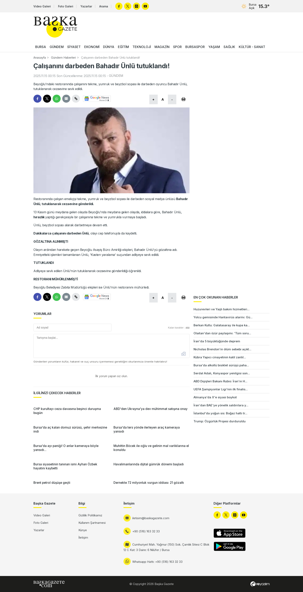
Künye (82, 530)
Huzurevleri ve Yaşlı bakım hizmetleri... (222, 309)
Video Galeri (42, 6)
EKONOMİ (91, 47)
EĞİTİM (123, 47)
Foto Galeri (65, 6)
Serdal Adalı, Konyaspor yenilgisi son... (222, 373)
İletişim (83, 537)
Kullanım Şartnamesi (92, 523)
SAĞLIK (229, 47)
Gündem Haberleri (63, 57)
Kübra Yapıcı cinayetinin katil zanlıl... (220, 357)
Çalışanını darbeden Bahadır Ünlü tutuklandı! (110, 57)
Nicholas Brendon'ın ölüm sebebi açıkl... (222, 349)
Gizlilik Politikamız (90, 515)
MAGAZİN (162, 47)
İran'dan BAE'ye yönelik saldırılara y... (221, 405)
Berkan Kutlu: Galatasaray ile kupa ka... (222, 325)
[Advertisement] (287, 360)
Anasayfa (39, 57)
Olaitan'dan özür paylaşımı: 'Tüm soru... (222, 333)
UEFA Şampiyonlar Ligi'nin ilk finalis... (221, 389)
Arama (103, 6)
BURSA (40, 47)
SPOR (177, 47)
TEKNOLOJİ (141, 47)
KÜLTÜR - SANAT (252, 47)
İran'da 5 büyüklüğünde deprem (217, 341)
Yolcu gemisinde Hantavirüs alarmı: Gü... (223, 317)
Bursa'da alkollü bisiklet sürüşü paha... (221, 365)
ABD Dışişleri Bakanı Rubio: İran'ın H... (220, 381)
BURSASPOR (195, 47)
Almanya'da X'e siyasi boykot (215, 397)
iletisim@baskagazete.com (150, 518)
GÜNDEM (57, 47)
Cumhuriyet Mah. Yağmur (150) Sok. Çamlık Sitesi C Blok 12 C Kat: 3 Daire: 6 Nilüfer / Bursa (166, 547)
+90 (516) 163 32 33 (146, 531)
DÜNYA (108, 47)
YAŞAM (214, 47)
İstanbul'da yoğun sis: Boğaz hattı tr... (220, 413)
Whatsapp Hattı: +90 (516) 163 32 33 (157, 562)
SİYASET (74, 47)
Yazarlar (86, 6)
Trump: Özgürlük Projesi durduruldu (220, 421)
